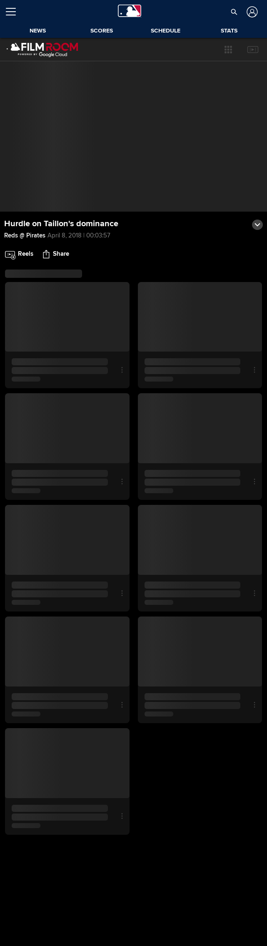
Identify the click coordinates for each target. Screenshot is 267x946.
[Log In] (251, 12)
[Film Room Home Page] (42, 49)
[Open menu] (14, 11)
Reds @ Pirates (24, 235)
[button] (228, 49)
